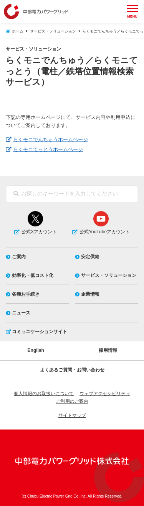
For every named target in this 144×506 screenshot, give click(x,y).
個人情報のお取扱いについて (44, 393)
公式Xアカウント (39, 231)
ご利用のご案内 (72, 401)
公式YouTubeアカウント (104, 231)
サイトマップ (72, 415)
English (36, 350)
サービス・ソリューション (53, 31)
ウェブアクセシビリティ (104, 393)
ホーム (17, 31)
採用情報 (108, 350)
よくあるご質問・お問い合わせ (72, 370)
